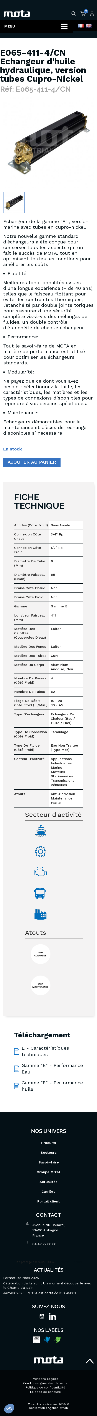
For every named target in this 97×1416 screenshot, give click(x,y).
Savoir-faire (48, 1162)
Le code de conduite (45, 1391)
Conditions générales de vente (45, 1383)
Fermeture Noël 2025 (21, 1278)
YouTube (41, 1316)
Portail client (48, 1201)
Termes (77, 1262)
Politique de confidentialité (45, 1387)
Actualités (48, 1182)
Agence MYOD (58, 1407)
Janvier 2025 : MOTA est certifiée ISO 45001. (40, 1293)
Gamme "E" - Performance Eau (52, 1069)
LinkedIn (52, 1316)
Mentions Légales (45, 1378)
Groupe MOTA (49, 1172)
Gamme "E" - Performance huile (52, 1086)
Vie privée (62, 1262)
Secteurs (49, 1152)
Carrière (48, 1191)
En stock (12, 449)
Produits (48, 1143)
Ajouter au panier (32, 462)
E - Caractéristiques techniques (45, 1051)
